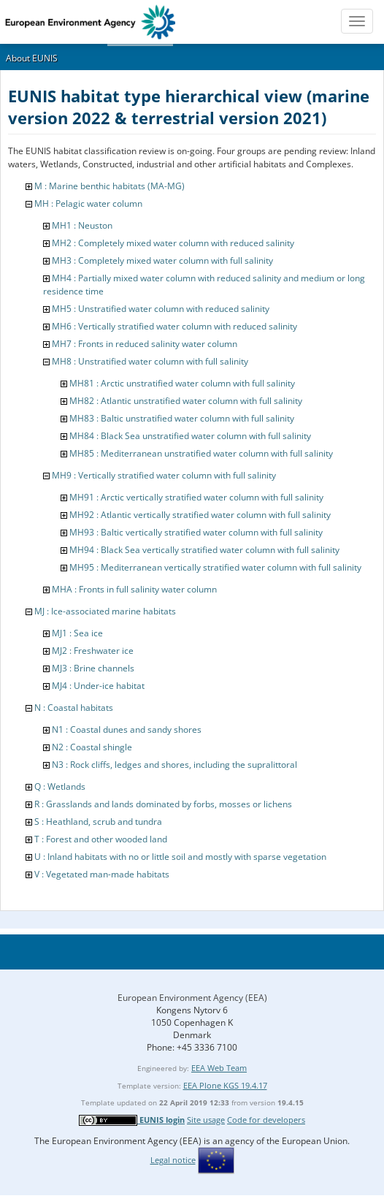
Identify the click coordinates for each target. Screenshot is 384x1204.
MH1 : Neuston (82, 225)
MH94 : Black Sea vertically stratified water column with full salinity (204, 550)
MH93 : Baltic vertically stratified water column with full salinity (196, 532)
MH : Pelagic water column (88, 203)
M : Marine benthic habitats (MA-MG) (109, 186)
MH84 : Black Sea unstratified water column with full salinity (190, 436)
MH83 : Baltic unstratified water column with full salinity (181, 418)
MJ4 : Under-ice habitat (98, 685)
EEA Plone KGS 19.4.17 (225, 1085)
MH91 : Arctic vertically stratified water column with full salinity (196, 497)
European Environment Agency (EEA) (192, 997)
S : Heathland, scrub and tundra (98, 821)
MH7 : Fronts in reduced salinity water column (144, 344)
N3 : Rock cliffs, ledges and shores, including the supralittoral (174, 764)
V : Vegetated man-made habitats (101, 874)
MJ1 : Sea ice (77, 633)
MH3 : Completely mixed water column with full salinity (162, 260)
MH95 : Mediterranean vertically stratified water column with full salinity (215, 567)
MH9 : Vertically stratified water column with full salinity (164, 475)
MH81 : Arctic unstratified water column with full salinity (182, 383)
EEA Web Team (219, 1067)
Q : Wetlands (59, 786)
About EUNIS (32, 58)
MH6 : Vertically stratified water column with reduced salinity (174, 326)
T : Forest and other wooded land (100, 839)
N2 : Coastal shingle (92, 747)
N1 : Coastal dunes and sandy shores (126, 729)
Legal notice (173, 1159)
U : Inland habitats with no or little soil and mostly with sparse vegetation (180, 856)
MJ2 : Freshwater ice (93, 650)
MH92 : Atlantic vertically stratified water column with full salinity (200, 514)
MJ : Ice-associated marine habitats (105, 611)
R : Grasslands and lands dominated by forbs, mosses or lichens (163, 804)
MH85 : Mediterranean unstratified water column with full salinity (201, 453)
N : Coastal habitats (73, 707)
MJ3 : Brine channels (93, 668)
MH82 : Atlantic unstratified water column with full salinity (185, 401)
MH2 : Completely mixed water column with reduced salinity (173, 243)
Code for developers (266, 1119)
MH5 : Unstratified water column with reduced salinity (160, 308)
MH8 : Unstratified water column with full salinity (150, 361)
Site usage (206, 1119)
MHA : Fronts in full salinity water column (134, 589)
